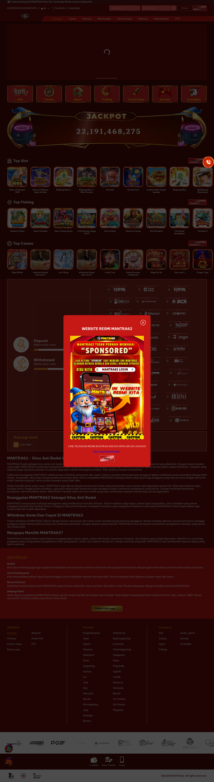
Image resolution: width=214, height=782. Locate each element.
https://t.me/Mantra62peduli (106, 451)
